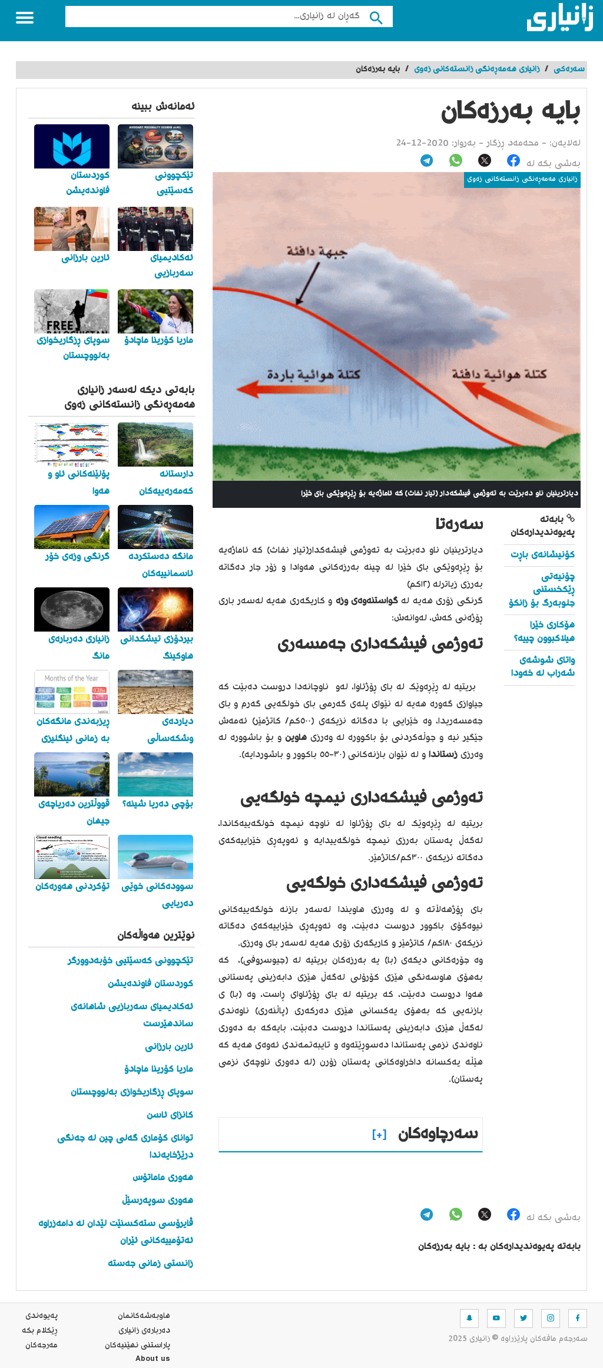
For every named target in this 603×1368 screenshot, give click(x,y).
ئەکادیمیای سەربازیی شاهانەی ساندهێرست (132, 1015)
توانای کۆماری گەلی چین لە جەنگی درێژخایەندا (125, 1147)
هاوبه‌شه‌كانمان (144, 1316)
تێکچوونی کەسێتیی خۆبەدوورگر (130, 961)
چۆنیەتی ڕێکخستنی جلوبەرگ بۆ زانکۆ (542, 590)
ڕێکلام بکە (40, 1331)
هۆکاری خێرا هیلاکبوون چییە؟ (544, 632)
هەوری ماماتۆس (162, 1178)
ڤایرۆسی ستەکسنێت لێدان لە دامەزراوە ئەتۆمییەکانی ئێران (115, 1232)
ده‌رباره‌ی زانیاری (144, 1331)
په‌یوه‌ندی (41, 1316)
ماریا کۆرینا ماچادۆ (158, 1069)
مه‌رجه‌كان (41, 1346)
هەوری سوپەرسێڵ (157, 1201)
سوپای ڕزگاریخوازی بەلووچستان (132, 1092)
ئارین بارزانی (169, 1047)
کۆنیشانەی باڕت (543, 555)
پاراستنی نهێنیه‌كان (137, 1346)
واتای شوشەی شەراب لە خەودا (543, 667)
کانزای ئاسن (170, 1115)
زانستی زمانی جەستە (150, 1264)
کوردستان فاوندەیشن (150, 984)
